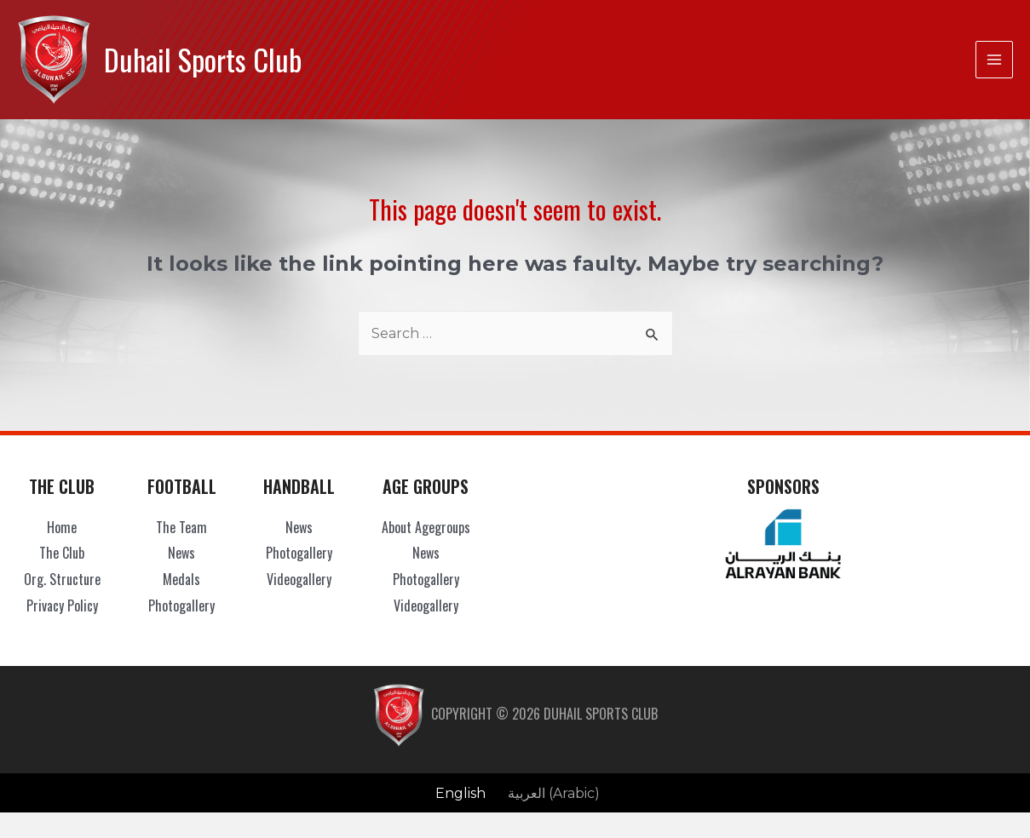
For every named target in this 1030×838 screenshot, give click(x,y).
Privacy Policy (62, 605)
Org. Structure (62, 579)
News (181, 552)
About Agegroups (426, 527)
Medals (181, 579)
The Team (181, 527)
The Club (61, 552)
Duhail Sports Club (203, 59)
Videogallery (299, 579)
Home (62, 527)
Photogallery (181, 605)
